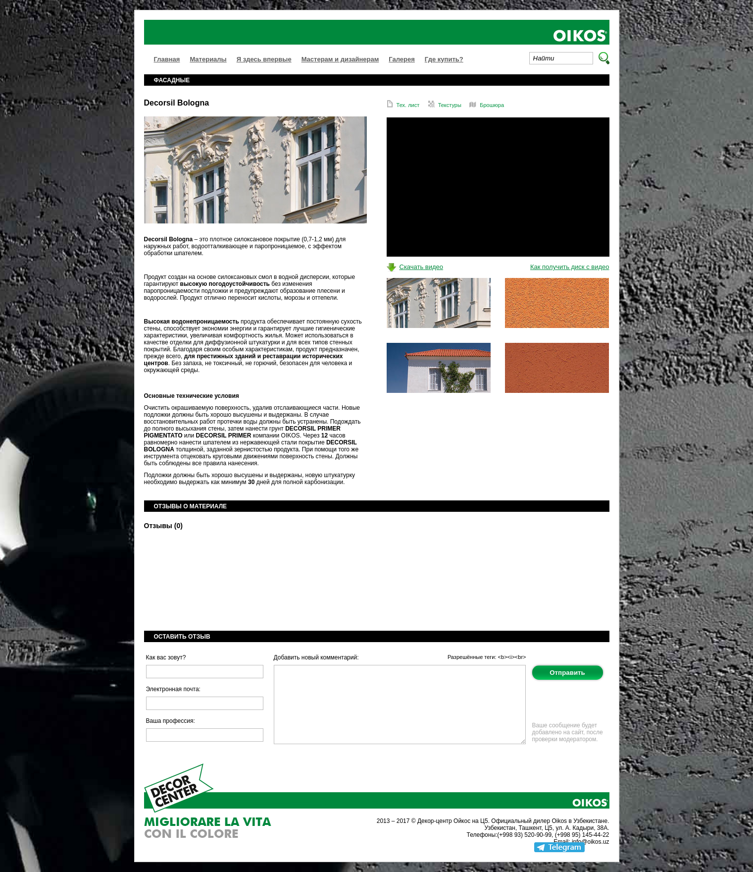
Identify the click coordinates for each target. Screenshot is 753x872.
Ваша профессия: (170, 720)
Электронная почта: (173, 689)
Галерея (402, 59)
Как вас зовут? (166, 657)
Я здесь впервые (264, 59)
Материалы (208, 59)
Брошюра (486, 105)
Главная (167, 59)
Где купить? (444, 59)
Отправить (567, 672)
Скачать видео (422, 267)
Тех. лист (403, 105)
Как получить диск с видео (569, 267)
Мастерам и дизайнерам (340, 59)
